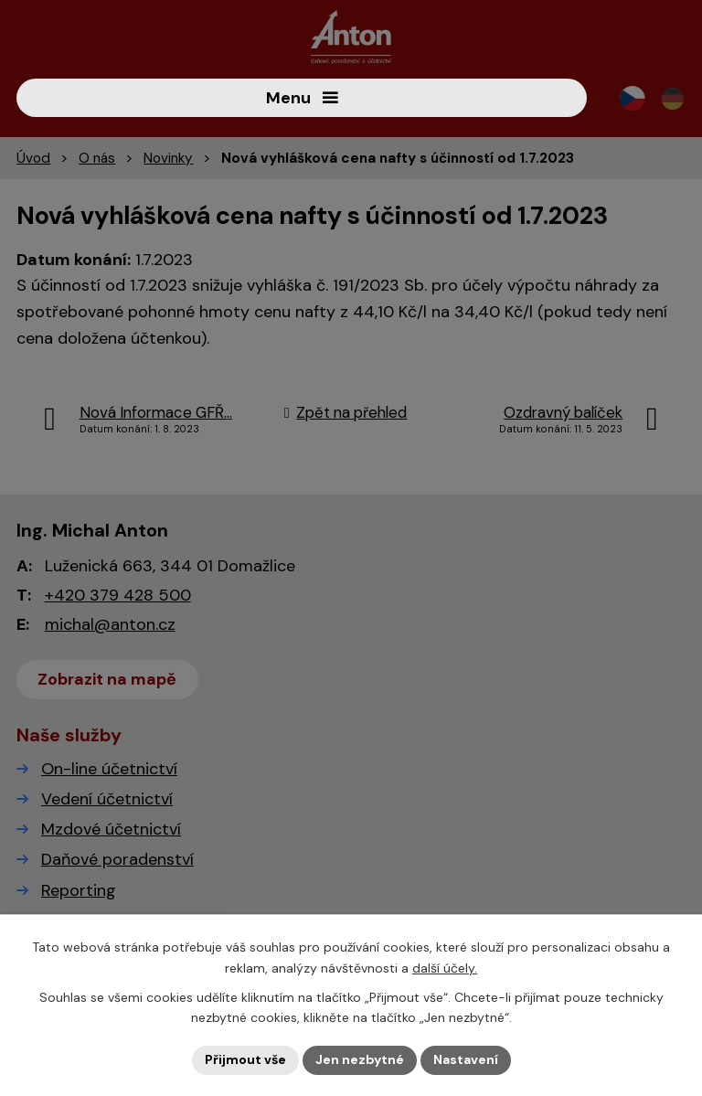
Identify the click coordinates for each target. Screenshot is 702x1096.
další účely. (444, 968)
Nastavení (465, 1059)
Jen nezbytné (359, 1059)
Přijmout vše (245, 1059)
